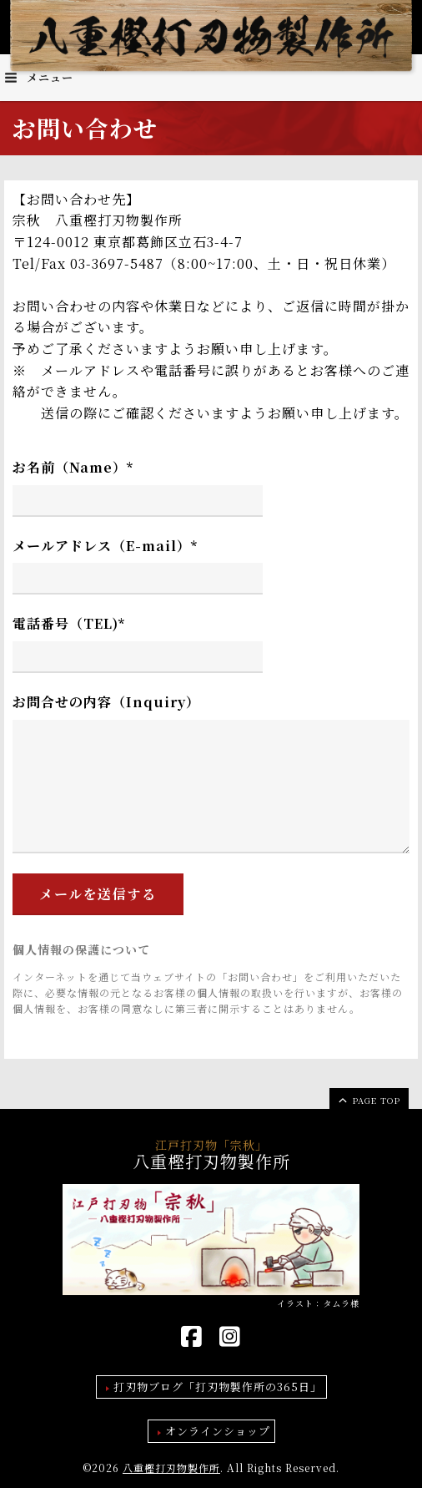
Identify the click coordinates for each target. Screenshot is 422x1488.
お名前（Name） (73, 467)
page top (368, 1099)
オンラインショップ (217, 1431)
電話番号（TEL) (69, 623)
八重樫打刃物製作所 (171, 1467)
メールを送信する (98, 893)
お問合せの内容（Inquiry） (106, 701)
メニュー (38, 77)
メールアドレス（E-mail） (105, 545)
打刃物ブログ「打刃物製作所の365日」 (217, 1386)
